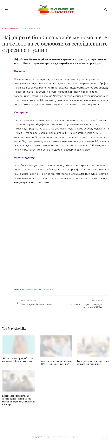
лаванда (42, 290)
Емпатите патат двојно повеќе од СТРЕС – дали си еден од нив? (56, 362)
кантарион (31, 290)
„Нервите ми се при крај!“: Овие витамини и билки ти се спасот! (18, 360)
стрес (50, 290)
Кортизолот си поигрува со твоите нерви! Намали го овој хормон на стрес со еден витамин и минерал (18, 400)
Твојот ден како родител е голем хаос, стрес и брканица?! (93, 362)
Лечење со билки (10, 29)
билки (22, 290)
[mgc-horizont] (62, 236)
